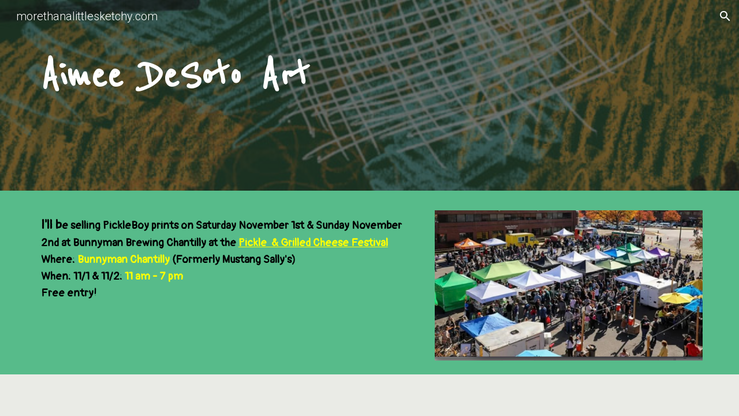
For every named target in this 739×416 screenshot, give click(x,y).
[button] (725, 16)
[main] (369, 98)
